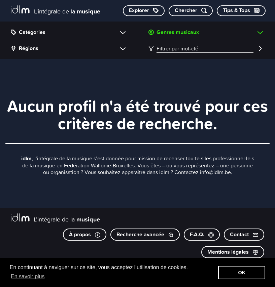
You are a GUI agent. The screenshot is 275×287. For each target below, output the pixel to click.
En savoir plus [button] (28, 276)
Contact (244, 234)
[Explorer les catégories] (144, 10)
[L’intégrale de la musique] (55, 10)
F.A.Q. (202, 234)
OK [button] (241, 272)
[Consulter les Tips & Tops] (241, 10)
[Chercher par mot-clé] (191, 10)
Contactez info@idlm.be (202, 172)
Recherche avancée (145, 234)
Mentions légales (232, 252)
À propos (84, 234)
